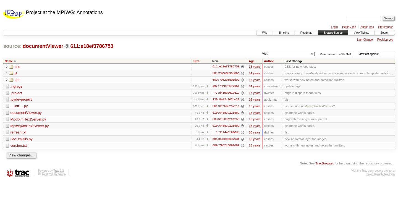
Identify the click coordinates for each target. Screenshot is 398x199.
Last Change (365, 39)
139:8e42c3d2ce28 (225, 100)
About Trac (367, 26)
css (17, 67)
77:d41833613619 (226, 93)
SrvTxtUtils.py (22, 140)
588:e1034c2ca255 (225, 119)
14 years (254, 73)
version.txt (19, 146)
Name (9, 61)
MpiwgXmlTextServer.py (30, 126)
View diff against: (376, 54)
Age (252, 61)
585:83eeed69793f (225, 139)
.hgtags (16, 87)
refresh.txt (19, 133)
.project (16, 93)
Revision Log (385, 39)
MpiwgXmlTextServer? (319, 106)
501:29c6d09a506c (225, 73)
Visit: (265, 53)
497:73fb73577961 (225, 86)
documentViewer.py (26, 113)
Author (269, 61)
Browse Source (333, 32)
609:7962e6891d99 (225, 80)
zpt (17, 80)
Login (334, 26)
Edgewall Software (53, 174)
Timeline (284, 32)
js (16, 73)
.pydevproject (21, 100)
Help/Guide (349, 26)
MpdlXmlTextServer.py (28, 120)
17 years (254, 93)
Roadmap (306, 32)
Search (384, 32)
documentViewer (43, 46)
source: (12, 46)
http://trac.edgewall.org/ (380, 174)
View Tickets (361, 32)
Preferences (385, 26)
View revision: (328, 54)
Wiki (264, 32)
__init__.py (19, 106)
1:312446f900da (227, 133)
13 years (254, 66)
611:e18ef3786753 (91, 46)
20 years (254, 133)
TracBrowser (324, 164)
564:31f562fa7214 (225, 106)
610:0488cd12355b (225, 113)
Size (196, 61)
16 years (254, 99)
